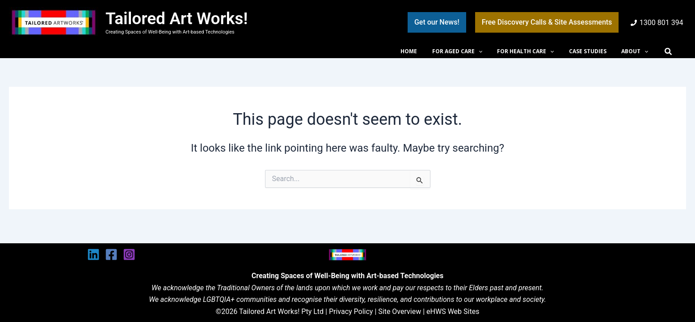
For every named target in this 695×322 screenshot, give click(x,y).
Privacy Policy (351, 311)
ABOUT (636, 51)
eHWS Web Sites (452, 311)
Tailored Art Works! (176, 18)
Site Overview (399, 311)
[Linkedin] (93, 254)
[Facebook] (111, 254)
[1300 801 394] (657, 22)
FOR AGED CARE (471, 51)
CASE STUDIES (594, 51)
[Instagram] (129, 254)
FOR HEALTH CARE (535, 51)
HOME (427, 51)
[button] (437, 22)
